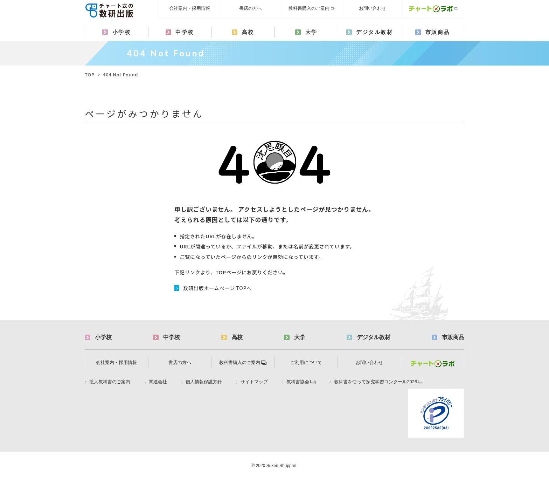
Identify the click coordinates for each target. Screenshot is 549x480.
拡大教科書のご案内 (109, 381)
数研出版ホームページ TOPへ (217, 288)
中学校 (184, 32)
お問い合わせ (372, 8)
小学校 (121, 32)
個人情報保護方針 (204, 381)
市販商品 (437, 32)
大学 (311, 32)
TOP (90, 74)
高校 (248, 32)
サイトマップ (254, 381)
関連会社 (158, 381)
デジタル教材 (374, 32)
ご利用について (306, 362)
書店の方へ (250, 8)
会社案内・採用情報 (189, 8)
